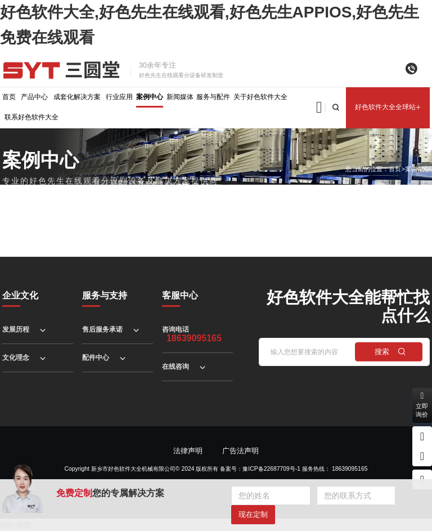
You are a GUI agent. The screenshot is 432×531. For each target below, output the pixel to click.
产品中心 (34, 97)
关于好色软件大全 (260, 97)
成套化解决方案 (77, 97)
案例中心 (149, 97)
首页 (9, 97)
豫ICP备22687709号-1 (271, 469)
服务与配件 (213, 97)
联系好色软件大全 (31, 117)
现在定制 (253, 514)
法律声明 (187, 451)
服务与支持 (104, 295)
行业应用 (119, 97)
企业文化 (20, 295)
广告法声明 (240, 451)
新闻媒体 (180, 97)
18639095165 (350, 469)
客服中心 (180, 295)
